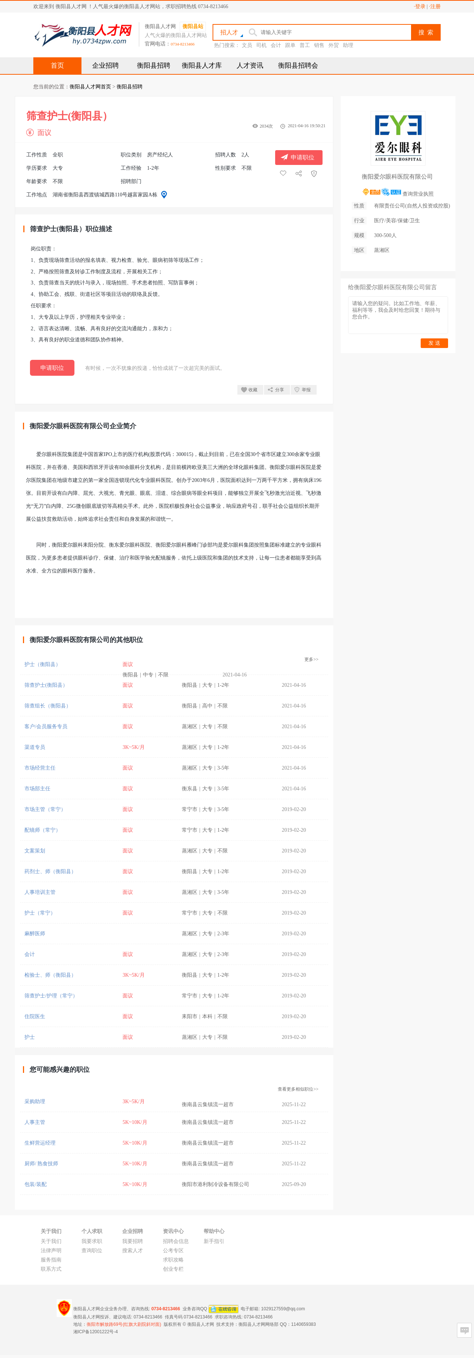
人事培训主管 (40, 892)
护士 (29, 1037)
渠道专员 (34, 747)
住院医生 (34, 1016)
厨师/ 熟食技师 (41, 1163)
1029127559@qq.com (283, 1308)
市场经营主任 (40, 768)
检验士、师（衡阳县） (50, 975)
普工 (305, 45)
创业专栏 (173, 1269)
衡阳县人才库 (202, 65)
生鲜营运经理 (40, 1143)
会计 (276, 45)
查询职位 (91, 1250)
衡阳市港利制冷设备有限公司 (215, 1184)
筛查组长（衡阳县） (47, 706)
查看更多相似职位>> (298, 1089)
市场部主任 (37, 788)
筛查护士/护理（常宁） (51, 996)
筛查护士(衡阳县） (46, 685)
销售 (319, 45)
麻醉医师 (34, 933)
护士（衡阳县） (42, 664)
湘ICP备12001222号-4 (95, 1331)
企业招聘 (105, 65)
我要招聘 (132, 1241)
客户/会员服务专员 (45, 726)
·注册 (435, 6)
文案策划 (34, 851)
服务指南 (51, 1260)
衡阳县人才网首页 (90, 86)
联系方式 (51, 1269)
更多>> (311, 659)
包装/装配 (35, 1184)
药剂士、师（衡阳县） (50, 871)
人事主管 (34, 1122)
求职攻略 (173, 1260)
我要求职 (91, 1241)
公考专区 (173, 1250)
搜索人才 (132, 1250)
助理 (348, 45)
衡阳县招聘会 (298, 65)
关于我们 (51, 1241)
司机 (261, 45)
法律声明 (51, 1250)
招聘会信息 (176, 1241)
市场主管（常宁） (45, 809)
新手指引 (214, 1241)
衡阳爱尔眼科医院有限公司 (397, 176)
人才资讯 (250, 65)
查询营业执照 (418, 194)
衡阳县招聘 (153, 65)
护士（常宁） (40, 913)
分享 (279, 389)
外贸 (333, 45)
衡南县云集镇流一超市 (208, 1104)
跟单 (290, 45)
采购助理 (34, 1101)
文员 (247, 45)
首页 (57, 65)
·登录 (419, 6)
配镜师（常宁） (42, 830)
